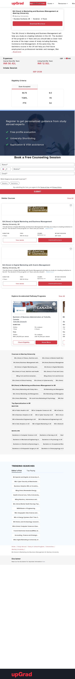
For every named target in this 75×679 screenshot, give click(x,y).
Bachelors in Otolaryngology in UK (53, 448)
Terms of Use (44, 187)
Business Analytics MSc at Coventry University (26, 486)
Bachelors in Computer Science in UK (24, 435)
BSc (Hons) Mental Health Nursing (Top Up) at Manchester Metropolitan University (26, 504)
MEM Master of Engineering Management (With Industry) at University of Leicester (26, 509)
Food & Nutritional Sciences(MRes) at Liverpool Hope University (26, 531)
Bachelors (14, 183)
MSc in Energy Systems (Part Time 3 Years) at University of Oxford (26, 518)
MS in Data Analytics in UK (21, 424)
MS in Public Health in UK (20, 410)
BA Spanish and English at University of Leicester (26, 477)
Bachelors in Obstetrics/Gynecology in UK (26, 444)
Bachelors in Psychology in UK (52, 439)
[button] (3, 169)
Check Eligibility (23, 342)
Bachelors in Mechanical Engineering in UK (26, 440)
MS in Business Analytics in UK (22, 415)
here (43, 561)
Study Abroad (21, 546)
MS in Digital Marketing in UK (41, 424)
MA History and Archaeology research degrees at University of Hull (26, 522)
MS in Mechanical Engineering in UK (50, 419)
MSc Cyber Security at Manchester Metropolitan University (26, 482)
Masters (5, 183)
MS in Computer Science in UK (42, 410)
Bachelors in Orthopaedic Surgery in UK (25, 448)
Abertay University (18, 549)
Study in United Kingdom (36, 546)
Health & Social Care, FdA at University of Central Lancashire (26, 495)
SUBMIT (37, 191)
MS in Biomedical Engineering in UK (24, 419)
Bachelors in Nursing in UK (48, 435)
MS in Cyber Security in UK (44, 415)
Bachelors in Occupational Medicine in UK (55, 444)
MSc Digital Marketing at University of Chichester (25, 540)
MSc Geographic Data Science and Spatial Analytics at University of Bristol (26, 513)
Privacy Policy (57, 187)
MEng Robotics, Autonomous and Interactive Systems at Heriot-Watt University (26, 500)
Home (14, 546)
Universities (50, 546)
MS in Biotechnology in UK (62, 424)
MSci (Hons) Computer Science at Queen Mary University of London (25, 527)
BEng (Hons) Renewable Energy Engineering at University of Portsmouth (26, 491)
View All (70, 198)
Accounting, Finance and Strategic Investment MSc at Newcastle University (26, 535)
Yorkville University (20, 321)
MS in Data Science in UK (62, 410)
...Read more (16, 52)
